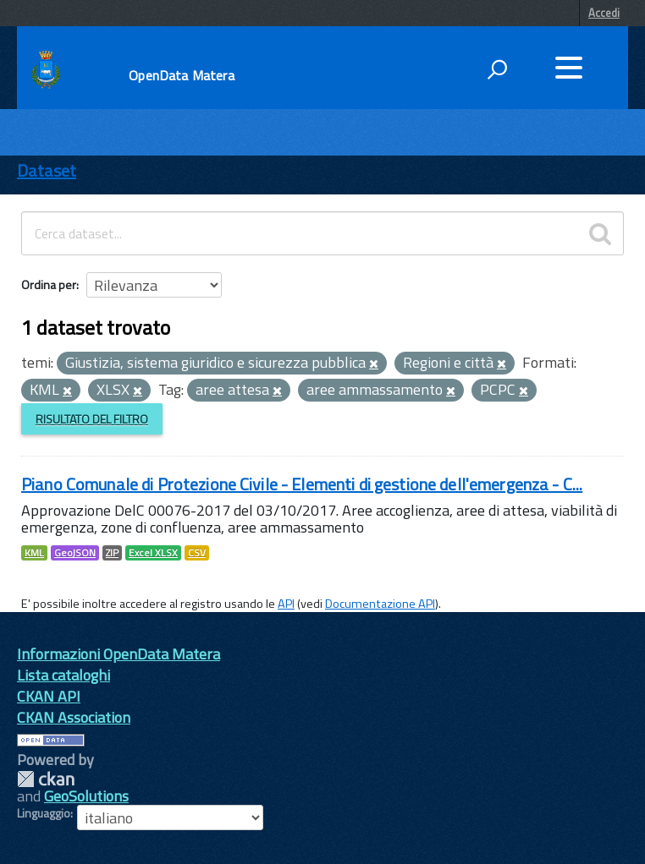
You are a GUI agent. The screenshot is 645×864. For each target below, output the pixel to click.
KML (34, 553)
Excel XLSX (153, 553)
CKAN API (48, 696)
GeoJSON (75, 553)
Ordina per (48, 284)
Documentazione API (380, 603)
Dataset (46, 170)
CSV (197, 553)
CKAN (45, 779)
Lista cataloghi (63, 675)
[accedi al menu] (568, 67)
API (286, 603)
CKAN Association (73, 717)
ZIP (112, 553)
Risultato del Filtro (92, 419)
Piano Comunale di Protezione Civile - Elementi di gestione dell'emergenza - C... (301, 484)
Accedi (604, 12)
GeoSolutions (86, 796)
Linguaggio (43, 813)
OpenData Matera (181, 75)
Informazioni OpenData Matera (118, 654)
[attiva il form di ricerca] (497, 69)
